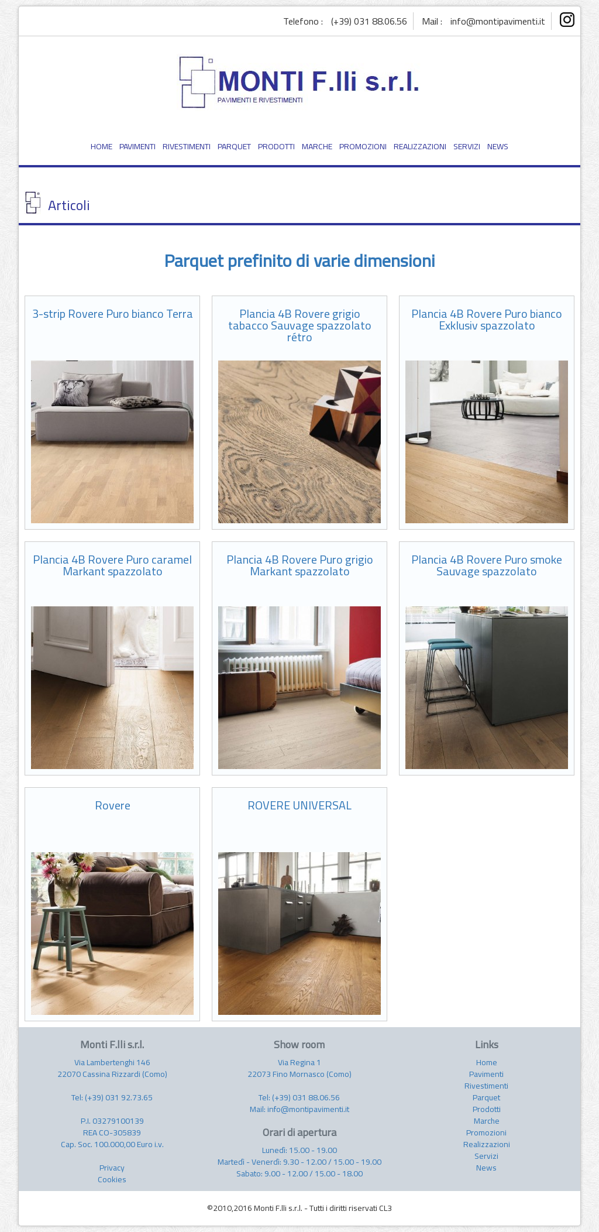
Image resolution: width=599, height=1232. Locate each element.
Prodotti (487, 1109)
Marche (487, 1120)
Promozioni (486, 1132)
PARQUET (234, 146)
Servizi (486, 1156)
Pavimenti (486, 1074)
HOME (101, 146)
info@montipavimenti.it (497, 21)
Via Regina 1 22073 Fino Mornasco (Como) (299, 1068)
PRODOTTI (276, 146)
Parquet (486, 1097)
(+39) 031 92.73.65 (119, 1097)
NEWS (497, 146)
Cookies (112, 1179)
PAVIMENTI (137, 146)
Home (486, 1062)
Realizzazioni (486, 1144)
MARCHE (317, 146)
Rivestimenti (486, 1085)
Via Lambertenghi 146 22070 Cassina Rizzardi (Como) (112, 1068)
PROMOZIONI (363, 146)
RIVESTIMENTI (187, 146)
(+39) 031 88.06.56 (369, 21)
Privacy (112, 1167)
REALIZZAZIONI (420, 146)
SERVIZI (466, 146)
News (486, 1167)
